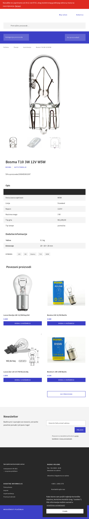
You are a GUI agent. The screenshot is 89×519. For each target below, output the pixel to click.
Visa (22, 514)
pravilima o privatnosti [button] (56, 505)
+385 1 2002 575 (57, 484)
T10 (40, 254)
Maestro (13, 514)
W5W (47, 254)
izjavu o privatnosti (65, 439)
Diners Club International (33, 514)
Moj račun (63, 15)
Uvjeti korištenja (8, 493)
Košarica (79, 15)
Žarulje (16, 47)
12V (19, 254)
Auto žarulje (27, 47)
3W (25, 254)
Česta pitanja (7, 487)
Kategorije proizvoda (14, 37)
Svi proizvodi (66, 394)
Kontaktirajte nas (58, 489)
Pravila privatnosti (9, 497)
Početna (6, 47)
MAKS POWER (11, 15)
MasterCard (5, 514)
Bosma (8, 167)
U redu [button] (65, 511)
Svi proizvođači (73, 37)
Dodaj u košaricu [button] (23, 323)
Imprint (5, 490)
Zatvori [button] (18, 6)
